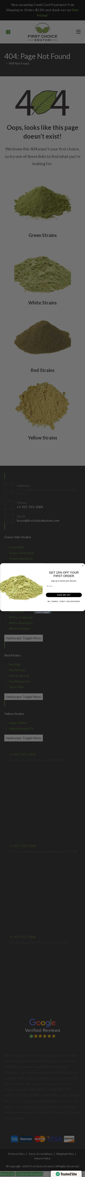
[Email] (63, 586)
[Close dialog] (82, 565)
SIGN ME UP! (63, 595)
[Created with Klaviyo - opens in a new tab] (42, 612)
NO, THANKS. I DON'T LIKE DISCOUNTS (64, 601)
